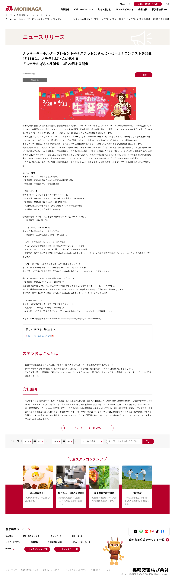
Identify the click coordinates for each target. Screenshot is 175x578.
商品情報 (9, 536)
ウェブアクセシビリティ (76, 570)
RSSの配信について (29, 570)
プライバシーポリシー (52, 570)
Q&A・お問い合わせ (148, 4)
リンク (107, 570)
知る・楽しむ (77, 536)
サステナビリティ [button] (124, 9)
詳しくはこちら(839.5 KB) (39, 336)
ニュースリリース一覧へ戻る (87, 428)
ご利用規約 (95, 570)
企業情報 (34, 542)
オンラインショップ (41, 549)
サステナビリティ (13, 542)
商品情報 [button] (65, 9)
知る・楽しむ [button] (104, 9)
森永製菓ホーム (15, 529)
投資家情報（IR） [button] (161, 9)
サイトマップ (11, 570)
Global (124, 4)
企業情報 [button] (142, 9)
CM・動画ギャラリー (32, 536)
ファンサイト (77, 549)
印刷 (145, 75)
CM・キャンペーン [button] (83, 9)
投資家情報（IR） (55, 542)
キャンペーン (56, 536)
